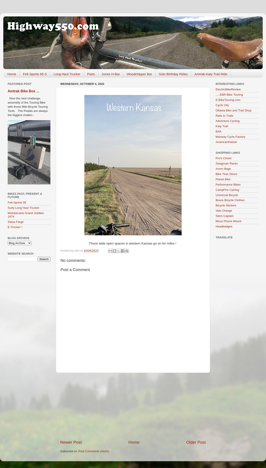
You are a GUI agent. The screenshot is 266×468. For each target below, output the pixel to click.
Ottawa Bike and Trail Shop (234, 110)
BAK (219, 131)
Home (11, 74)
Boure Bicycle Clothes (230, 200)
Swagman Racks (227, 163)
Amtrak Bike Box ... (23, 91)
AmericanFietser (226, 142)
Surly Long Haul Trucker (23, 207)
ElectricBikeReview (228, 89)
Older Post (196, 442)
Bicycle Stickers (226, 205)
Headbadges (224, 226)
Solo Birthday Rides (173, 74)
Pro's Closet (223, 158)
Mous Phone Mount (228, 221)
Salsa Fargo (16, 221)
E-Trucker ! (15, 227)
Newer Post (71, 442)
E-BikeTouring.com (228, 100)
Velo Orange (224, 210)
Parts (91, 74)
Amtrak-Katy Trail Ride (211, 74)
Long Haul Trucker (66, 74)
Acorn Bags (223, 168)
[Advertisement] (133, 406)
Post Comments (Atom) (93, 451)
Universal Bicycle (227, 195)
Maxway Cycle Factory (230, 136)
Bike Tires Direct (226, 174)
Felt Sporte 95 (17, 202)
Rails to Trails (224, 115)
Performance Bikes (228, 184)
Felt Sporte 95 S (35, 74)
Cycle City (222, 105)
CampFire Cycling (227, 189)
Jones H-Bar (111, 74)
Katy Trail (222, 126)
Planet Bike (223, 179)
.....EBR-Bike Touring (229, 94)
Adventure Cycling (228, 121)
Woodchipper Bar (139, 74)
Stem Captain (225, 216)
